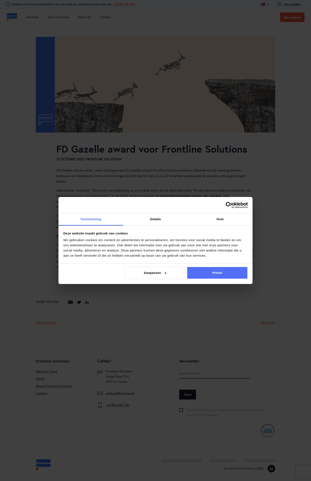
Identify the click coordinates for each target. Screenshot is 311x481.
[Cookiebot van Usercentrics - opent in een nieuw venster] (229, 205)
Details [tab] (155, 219)
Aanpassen (155, 273)
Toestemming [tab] (90, 219)
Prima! (217, 273)
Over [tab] (220, 219)
